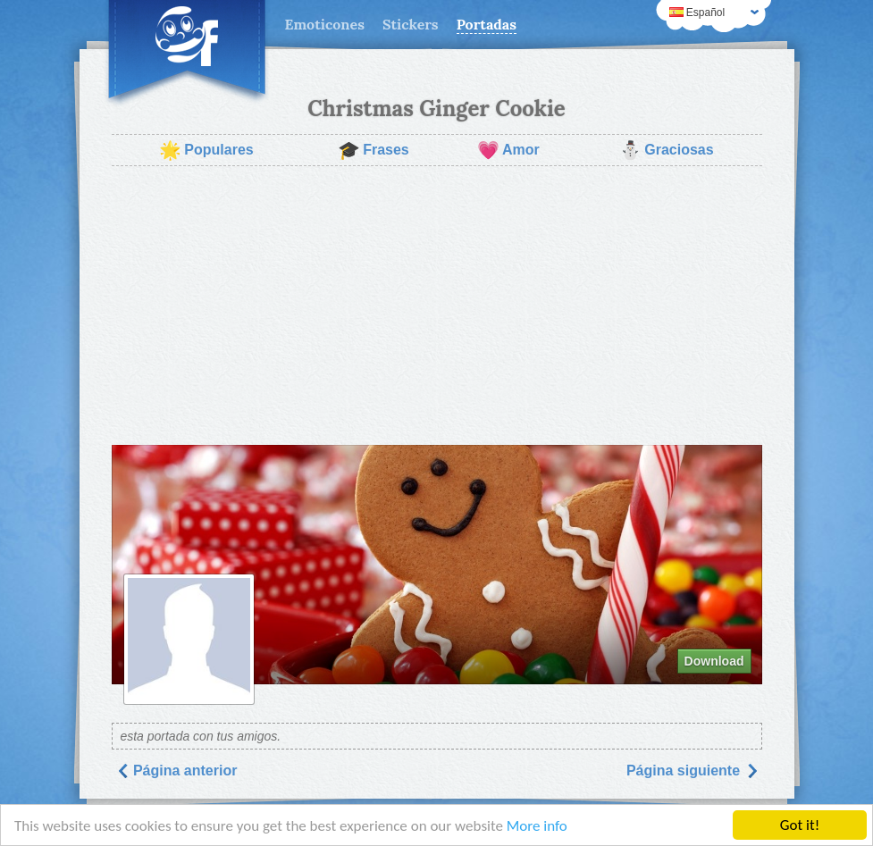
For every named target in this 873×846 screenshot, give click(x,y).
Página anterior (176, 770)
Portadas (486, 24)
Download (714, 661)
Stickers (410, 24)
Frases (373, 150)
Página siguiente (692, 770)
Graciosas (666, 150)
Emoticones (325, 24)
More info (537, 826)
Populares (206, 150)
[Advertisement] (437, 305)
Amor (508, 150)
